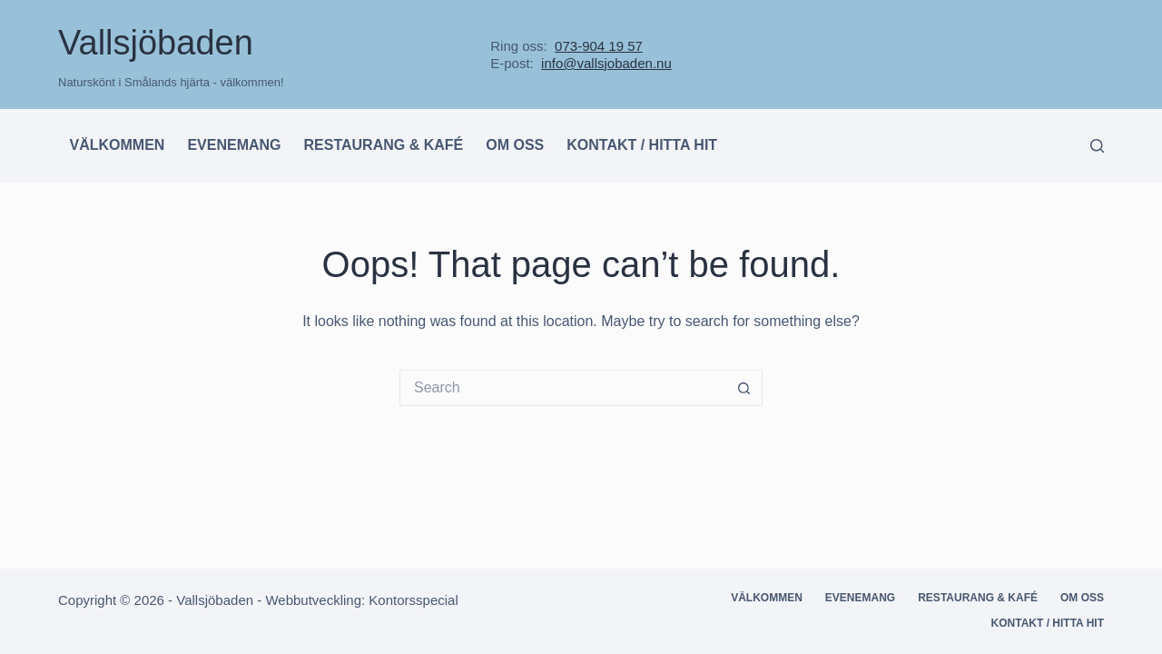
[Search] (1097, 146)
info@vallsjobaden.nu (606, 63)
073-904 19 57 (599, 46)
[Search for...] (562, 388)
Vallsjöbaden (155, 43)
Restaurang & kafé (384, 145)
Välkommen (117, 145)
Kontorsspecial (413, 600)
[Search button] (744, 388)
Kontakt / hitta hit (641, 145)
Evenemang (234, 145)
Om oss (515, 145)
